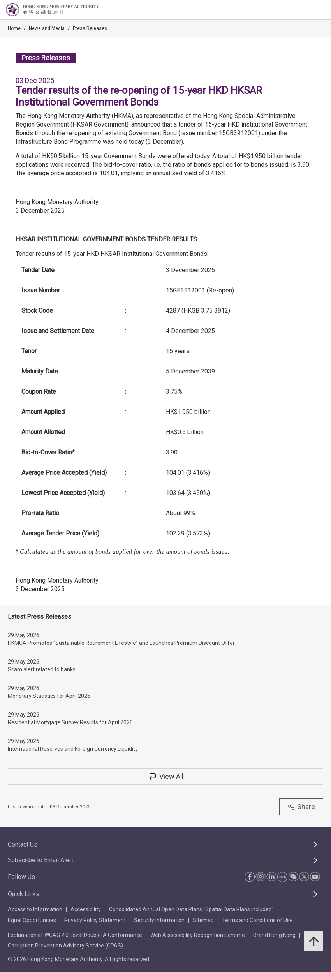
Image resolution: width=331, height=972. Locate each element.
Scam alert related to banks (42, 669)
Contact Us (22, 844)
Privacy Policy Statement (95, 920)
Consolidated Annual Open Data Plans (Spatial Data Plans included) (191, 909)
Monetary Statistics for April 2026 (49, 696)
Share (301, 806)
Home (14, 28)
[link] (305, 10)
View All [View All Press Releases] (165, 776)
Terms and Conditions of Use (257, 920)
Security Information (159, 920)
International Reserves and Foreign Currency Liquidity (73, 749)
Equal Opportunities (32, 920)
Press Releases (90, 28)
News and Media (47, 28)
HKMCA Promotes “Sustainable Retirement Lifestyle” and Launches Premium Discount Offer (121, 643)
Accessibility (85, 909)
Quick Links (23, 894)
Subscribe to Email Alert (40, 860)
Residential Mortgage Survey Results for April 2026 (70, 722)
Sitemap (203, 920)
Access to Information (35, 909)
